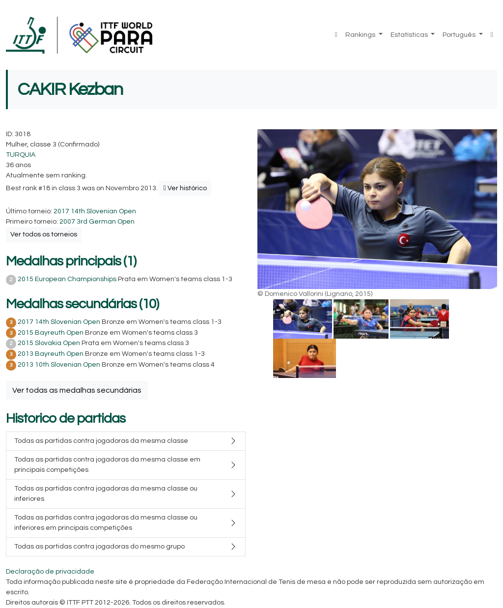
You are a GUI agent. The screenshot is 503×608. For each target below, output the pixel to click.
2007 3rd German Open (97, 221)
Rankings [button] (361, 34)
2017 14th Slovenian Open (95, 211)
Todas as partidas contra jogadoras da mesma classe (101, 440)
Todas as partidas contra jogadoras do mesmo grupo (99, 546)
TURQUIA (20, 154)
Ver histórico (185, 188)
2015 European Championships (67, 279)
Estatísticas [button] (410, 34)
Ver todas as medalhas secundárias (76, 390)
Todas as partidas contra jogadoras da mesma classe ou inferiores (105, 493)
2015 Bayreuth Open (51, 332)
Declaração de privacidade (50, 571)
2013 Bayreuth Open (51, 353)
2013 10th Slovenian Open (59, 364)
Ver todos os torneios (43, 234)
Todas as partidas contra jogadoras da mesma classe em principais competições (107, 464)
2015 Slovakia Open (49, 343)
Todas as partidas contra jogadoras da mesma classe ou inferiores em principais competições (105, 522)
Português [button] (460, 34)
